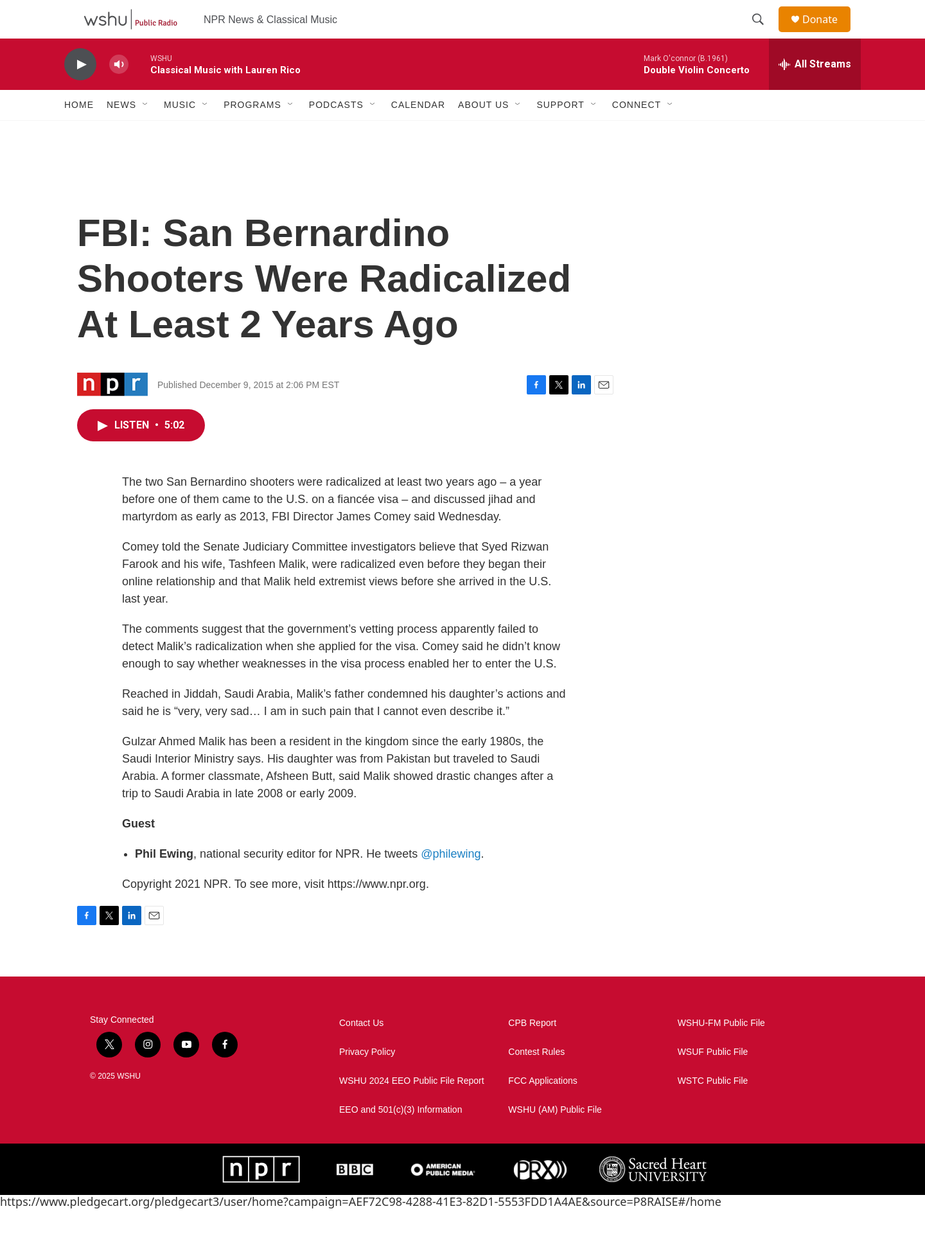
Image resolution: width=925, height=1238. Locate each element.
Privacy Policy (367, 1081)
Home (79, 133)
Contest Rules (536, 1081)
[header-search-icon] (764, 34)
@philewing (450, 882)
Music (180, 133)
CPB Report (532, 1052)
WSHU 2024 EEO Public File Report (411, 1110)
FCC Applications (542, 1110)
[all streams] (815, 93)
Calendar (418, 133)
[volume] (119, 93)
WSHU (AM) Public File (554, 1139)
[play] (80, 93)
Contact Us (361, 1052)
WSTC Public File (713, 1110)
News (121, 133)
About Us (483, 133)
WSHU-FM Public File (721, 1052)
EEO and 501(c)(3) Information (400, 1139)
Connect (636, 133)
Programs (252, 133)
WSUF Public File (713, 1081)
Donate (828, 33)
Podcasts (336, 133)
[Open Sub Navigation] (146, 133)
